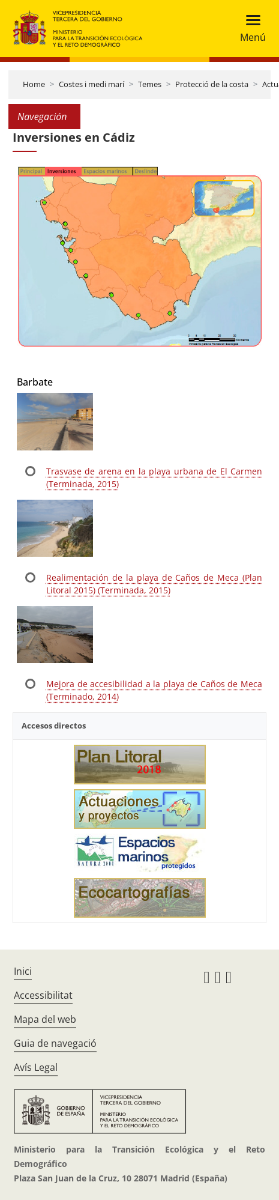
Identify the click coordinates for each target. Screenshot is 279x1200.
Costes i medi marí (91, 84)
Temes (149, 84)
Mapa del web (45, 1019)
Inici (23, 971)
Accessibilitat (43, 995)
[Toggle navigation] (249, 28)
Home (34, 84)
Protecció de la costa (211, 84)
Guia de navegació (55, 1043)
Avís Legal (36, 1067)
